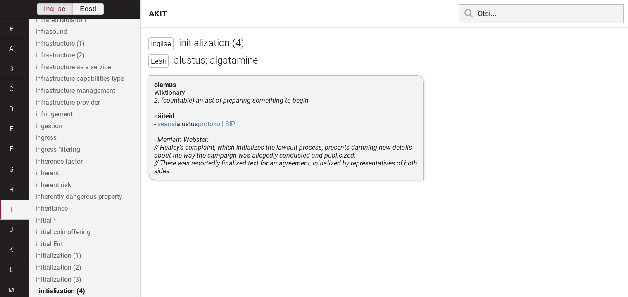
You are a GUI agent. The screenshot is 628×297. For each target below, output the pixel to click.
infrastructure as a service (73, 67)
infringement (54, 114)
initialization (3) (58, 279)
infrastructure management (75, 90)
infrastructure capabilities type (80, 78)
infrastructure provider (68, 102)
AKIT (158, 14)
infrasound (51, 31)
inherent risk (53, 185)
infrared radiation (61, 20)
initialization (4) (62, 291)
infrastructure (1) (60, 43)
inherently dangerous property (79, 196)
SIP (230, 124)
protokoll (211, 124)
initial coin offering (63, 232)
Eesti (88, 8)
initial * (46, 220)
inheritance (52, 208)
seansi (166, 124)
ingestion (49, 126)
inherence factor (59, 161)
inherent (47, 173)
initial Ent (49, 244)
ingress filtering (58, 149)
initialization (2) (58, 267)
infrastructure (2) (60, 55)
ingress (46, 137)
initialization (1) (58, 255)
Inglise (55, 8)
